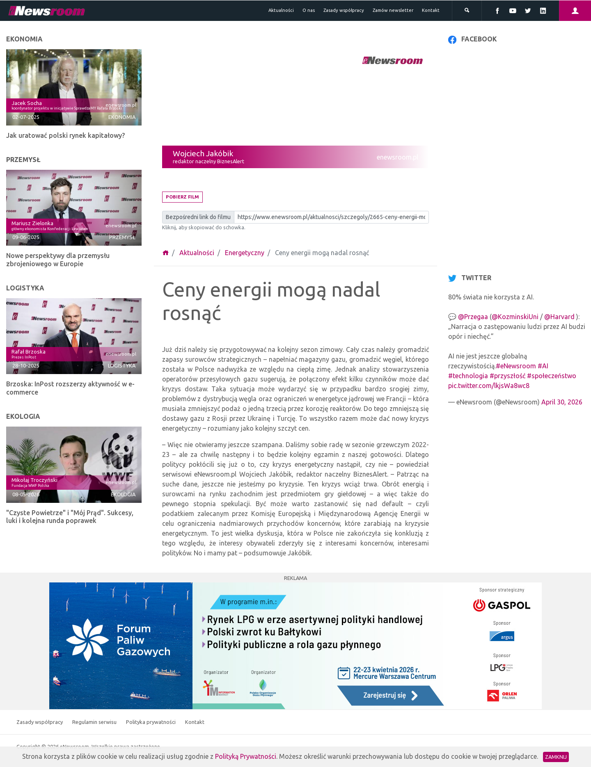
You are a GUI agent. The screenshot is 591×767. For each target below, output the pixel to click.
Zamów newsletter (393, 10)
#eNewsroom (516, 366)
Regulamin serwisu (95, 722)
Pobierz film (182, 196)
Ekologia (123, 494)
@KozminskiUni (515, 316)
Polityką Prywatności (245, 756)
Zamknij (556, 757)
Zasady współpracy (343, 10)
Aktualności (281, 10)
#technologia (468, 375)
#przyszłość (507, 375)
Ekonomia (121, 117)
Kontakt (431, 10)
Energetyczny (244, 252)
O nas (308, 10)
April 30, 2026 (561, 402)
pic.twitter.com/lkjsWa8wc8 (488, 385)
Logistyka (121, 365)
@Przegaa (473, 316)
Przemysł (122, 237)
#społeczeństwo (551, 375)
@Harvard (559, 316)
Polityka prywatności (151, 722)
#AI (543, 366)
